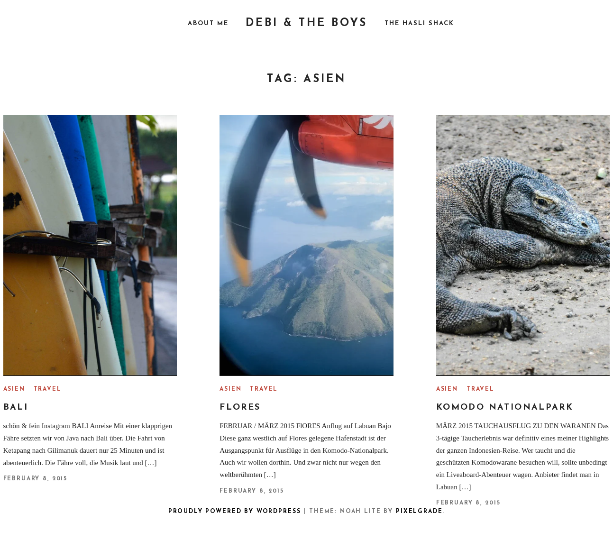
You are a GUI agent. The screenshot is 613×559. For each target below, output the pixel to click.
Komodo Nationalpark (505, 407)
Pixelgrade (419, 511)
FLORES (240, 407)
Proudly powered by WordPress (234, 511)
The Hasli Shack (419, 23)
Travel (48, 389)
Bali (15, 407)
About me (208, 23)
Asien (14, 389)
